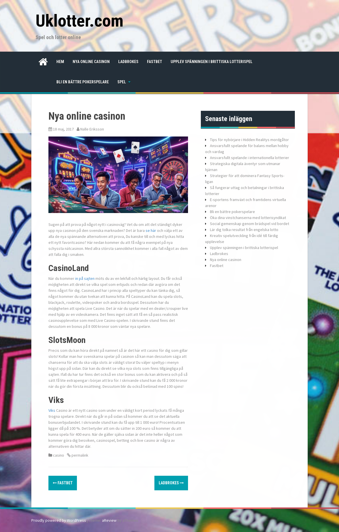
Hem (60, 61)
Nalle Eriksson (92, 129)
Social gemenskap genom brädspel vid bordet (249, 223)
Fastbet (154, 61)
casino (58, 455)
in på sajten (85, 278)
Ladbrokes (128, 61)
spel (121, 82)
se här (151, 230)
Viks (51, 410)
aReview (109, 520)
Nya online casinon (91, 61)
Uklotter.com (79, 21)
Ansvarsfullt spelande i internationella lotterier (249, 157)
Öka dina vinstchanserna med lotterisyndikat (248, 217)
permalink (79, 455)
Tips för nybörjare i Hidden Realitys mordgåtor (249, 139)
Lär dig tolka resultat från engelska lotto (244, 229)
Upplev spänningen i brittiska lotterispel (211, 61)
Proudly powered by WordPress (58, 520)
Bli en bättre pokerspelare (82, 82)
